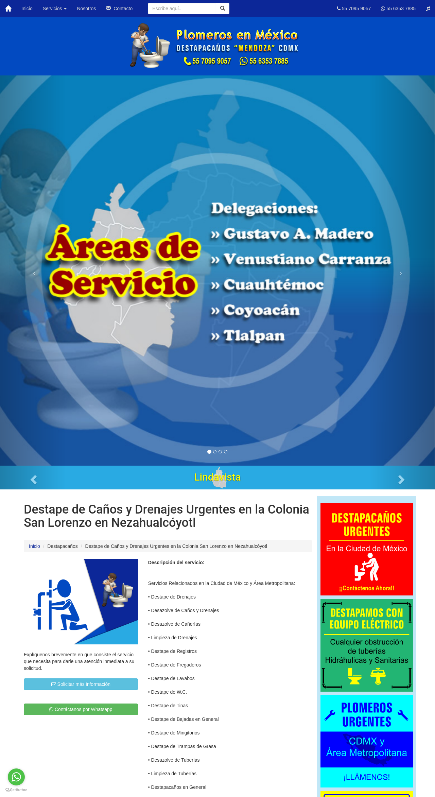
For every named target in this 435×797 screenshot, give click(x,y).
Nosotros (86, 8)
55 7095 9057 (354, 8)
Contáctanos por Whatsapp (80, 709)
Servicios (55, 8)
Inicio (27, 8)
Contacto (119, 8)
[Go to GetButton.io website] (16, 790)
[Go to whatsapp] (16, 776)
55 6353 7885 (398, 8)
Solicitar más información (80, 684)
